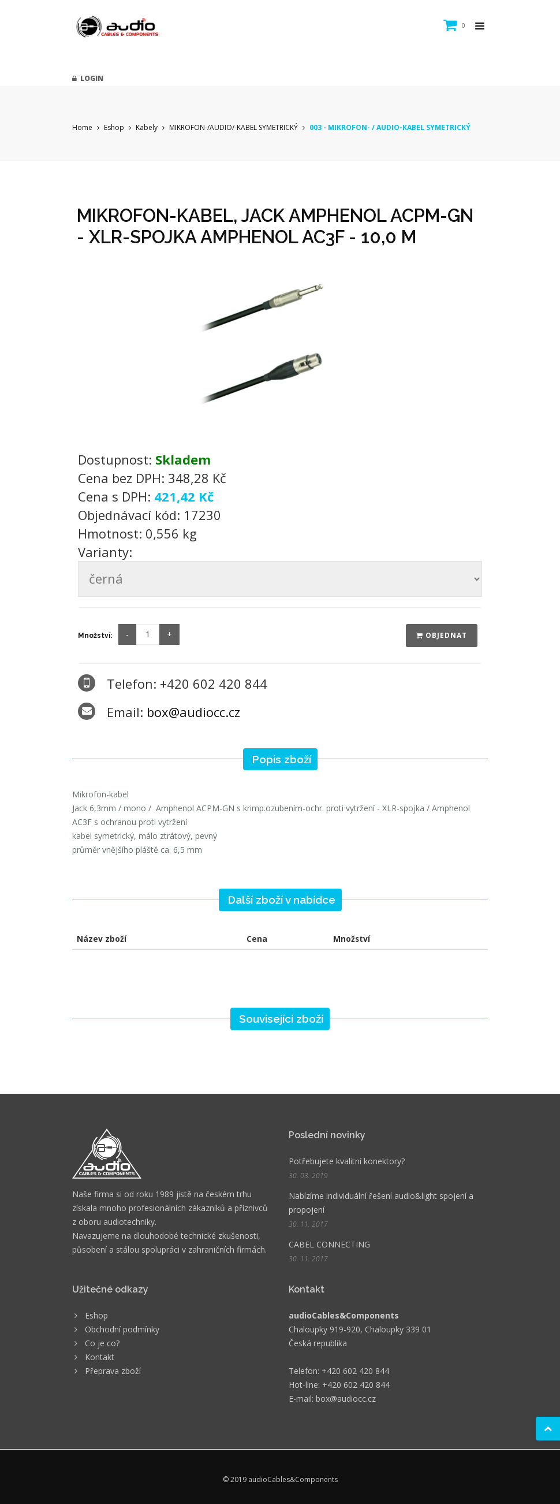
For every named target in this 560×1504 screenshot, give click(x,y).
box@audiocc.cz (193, 712)
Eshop (114, 127)
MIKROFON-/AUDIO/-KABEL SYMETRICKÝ (233, 127)
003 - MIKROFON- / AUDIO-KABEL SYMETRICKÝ (390, 127)
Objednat (441, 635)
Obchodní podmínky (122, 1329)
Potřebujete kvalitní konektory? (347, 1161)
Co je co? (102, 1343)
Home (82, 127)
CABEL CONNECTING (329, 1244)
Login (87, 78)
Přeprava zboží (113, 1370)
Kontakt (99, 1356)
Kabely (147, 127)
